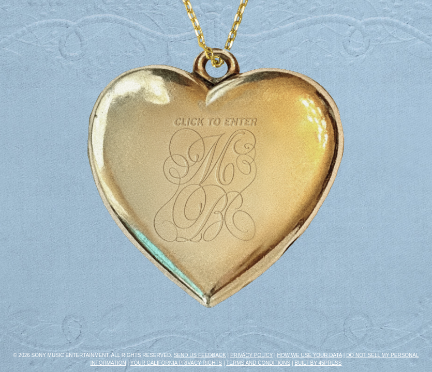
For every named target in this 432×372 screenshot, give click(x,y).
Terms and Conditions (258, 363)
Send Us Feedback (200, 355)
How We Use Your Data (309, 355)
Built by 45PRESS (317, 363)
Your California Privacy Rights (176, 363)
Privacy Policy (251, 355)
